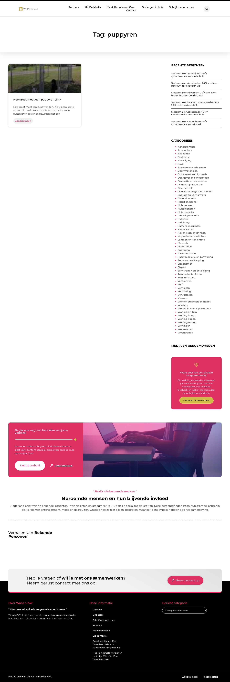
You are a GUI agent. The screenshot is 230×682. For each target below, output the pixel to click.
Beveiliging (184, 160)
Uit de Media (100, 635)
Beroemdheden (101, 630)
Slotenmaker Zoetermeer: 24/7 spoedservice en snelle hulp (189, 113)
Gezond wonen (187, 198)
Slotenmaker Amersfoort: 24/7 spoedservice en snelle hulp (189, 75)
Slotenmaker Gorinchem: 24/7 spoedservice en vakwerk (189, 123)
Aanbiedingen (186, 146)
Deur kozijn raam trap (190, 184)
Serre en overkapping (191, 260)
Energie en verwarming (192, 194)
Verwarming (185, 294)
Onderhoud (185, 246)
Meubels (183, 243)
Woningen (184, 325)
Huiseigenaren (186, 208)
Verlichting (184, 291)
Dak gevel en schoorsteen (193, 177)
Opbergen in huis (152, 7)
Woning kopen (187, 318)
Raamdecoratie (187, 253)
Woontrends (185, 332)
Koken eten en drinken (192, 232)
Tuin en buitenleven (190, 274)
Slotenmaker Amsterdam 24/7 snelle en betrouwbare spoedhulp (195, 84)
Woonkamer (185, 329)
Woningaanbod (187, 322)
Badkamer (184, 153)
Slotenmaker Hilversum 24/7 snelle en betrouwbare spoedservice (193, 94)
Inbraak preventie (188, 215)
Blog (180, 163)
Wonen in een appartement (194, 308)
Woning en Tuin (187, 312)
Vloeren (182, 298)
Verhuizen (184, 287)
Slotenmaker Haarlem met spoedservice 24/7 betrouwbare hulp (195, 104)
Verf (180, 284)
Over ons (97, 609)
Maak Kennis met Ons (121, 7)
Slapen (182, 267)
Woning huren (186, 315)
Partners (73, 7)
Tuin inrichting (186, 277)
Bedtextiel (184, 157)
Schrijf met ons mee (181, 7)
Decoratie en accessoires (192, 181)
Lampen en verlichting (191, 239)
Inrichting (184, 222)
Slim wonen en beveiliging (194, 270)
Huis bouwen (185, 205)
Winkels (183, 305)
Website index (190, 676)
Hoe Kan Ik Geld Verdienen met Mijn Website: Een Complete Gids (107, 656)
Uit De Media (93, 7)
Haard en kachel (187, 201)
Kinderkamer (186, 229)
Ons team (98, 614)
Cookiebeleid (211, 676)
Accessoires (185, 150)
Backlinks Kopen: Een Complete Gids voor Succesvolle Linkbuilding (106, 644)
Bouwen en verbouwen (192, 167)
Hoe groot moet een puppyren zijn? (37, 99)
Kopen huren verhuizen (192, 236)
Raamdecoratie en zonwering (195, 256)
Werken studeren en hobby (194, 301)
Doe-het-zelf (185, 188)
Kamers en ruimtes (189, 225)
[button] (207, 9)
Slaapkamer (185, 263)
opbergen (184, 250)
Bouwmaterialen (188, 170)
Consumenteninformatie (192, 174)
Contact (131, 10)
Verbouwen (185, 281)
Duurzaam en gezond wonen (195, 191)
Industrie (183, 219)
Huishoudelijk (186, 212)
